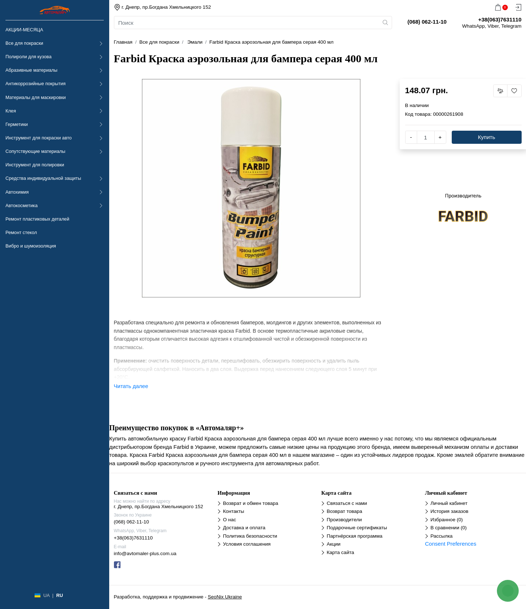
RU (59, 595)
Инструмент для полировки (34, 164)
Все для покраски (24, 43)
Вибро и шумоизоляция (30, 246)
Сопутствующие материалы (35, 151)
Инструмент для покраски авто (38, 138)
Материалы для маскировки (35, 97)
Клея (10, 111)
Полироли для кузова (28, 56)
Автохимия (17, 192)
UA (46, 595)
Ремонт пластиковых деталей (37, 219)
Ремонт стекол (21, 232)
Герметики (16, 124)
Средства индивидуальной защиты (43, 178)
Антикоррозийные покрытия (35, 83)
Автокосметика (21, 205)
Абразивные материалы (31, 70)
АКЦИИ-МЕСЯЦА (24, 29)
